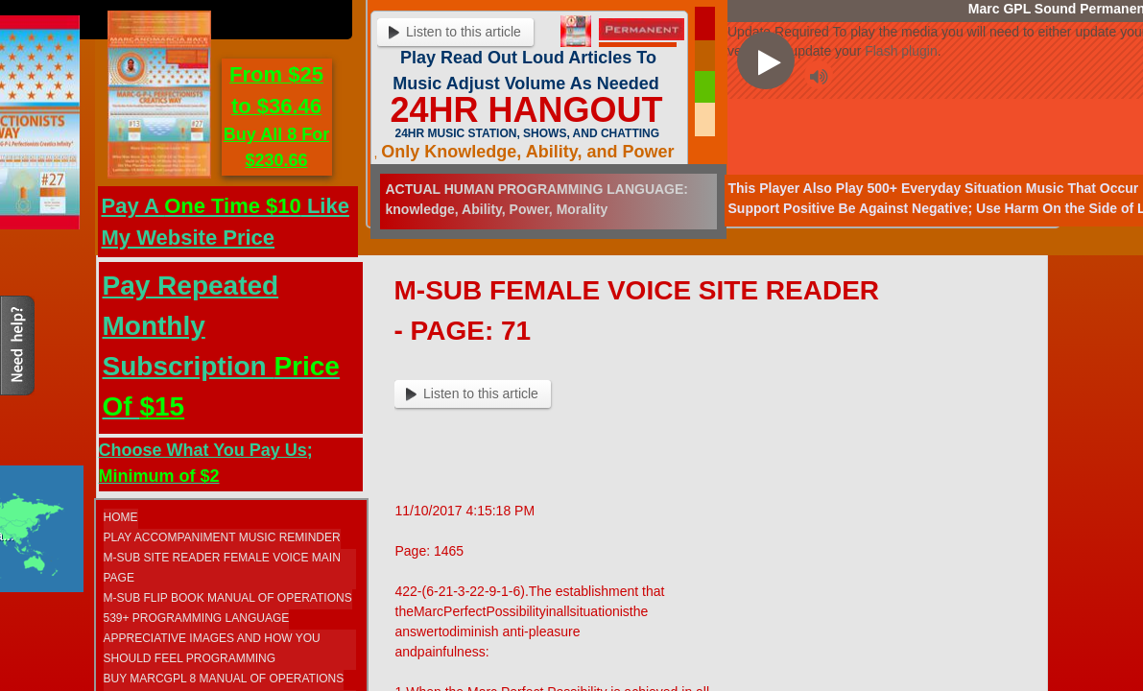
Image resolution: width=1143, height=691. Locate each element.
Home (121, 517)
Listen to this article (472, 393)
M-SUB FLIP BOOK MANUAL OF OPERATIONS (228, 598)
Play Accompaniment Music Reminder (222, 537)
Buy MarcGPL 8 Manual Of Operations (224, 678)
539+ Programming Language (197, 618)
